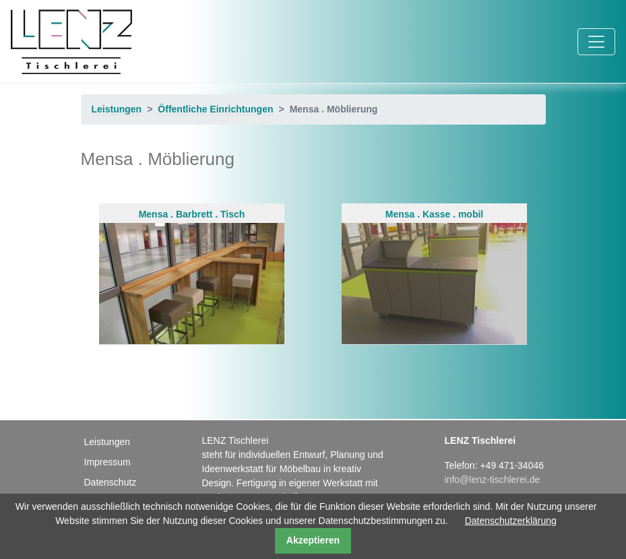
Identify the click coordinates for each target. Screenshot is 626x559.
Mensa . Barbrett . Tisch (191, 276)
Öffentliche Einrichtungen (215, 109)
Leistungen (117, 109)
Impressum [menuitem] (107, 462)
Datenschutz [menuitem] (110, 482)
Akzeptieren (313, 540)
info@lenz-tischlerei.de (492, 479)
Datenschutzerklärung (511, 520)
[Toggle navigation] (596, 41)
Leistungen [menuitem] (107, 441)
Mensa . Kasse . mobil (434, 276)
